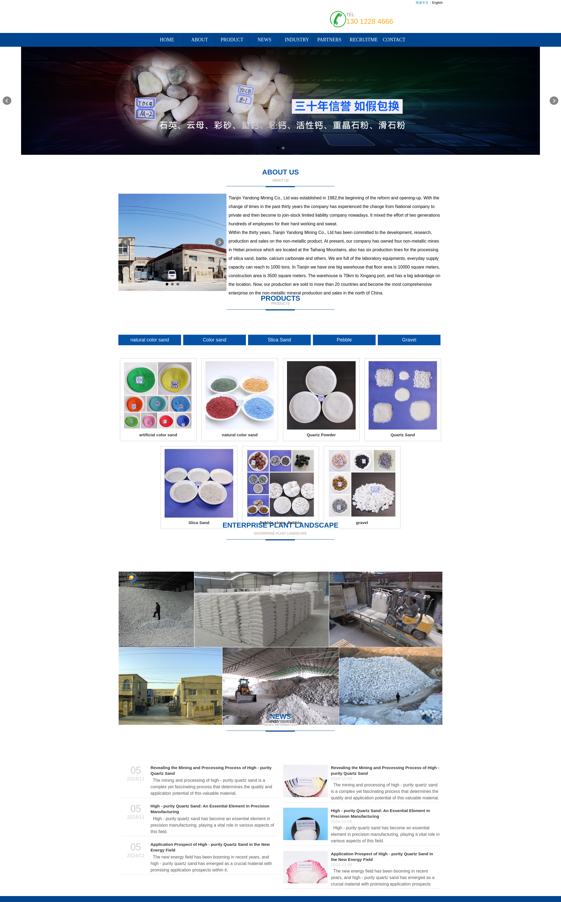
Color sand (214, 340)
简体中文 (422, 3)
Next (554, 100)
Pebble (344, 340)
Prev (7, 100)
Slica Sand (279, 340)
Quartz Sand (403, 434)
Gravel (409, 340)
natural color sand (149, 340)
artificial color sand (158, 434)
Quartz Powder (321, 434)
